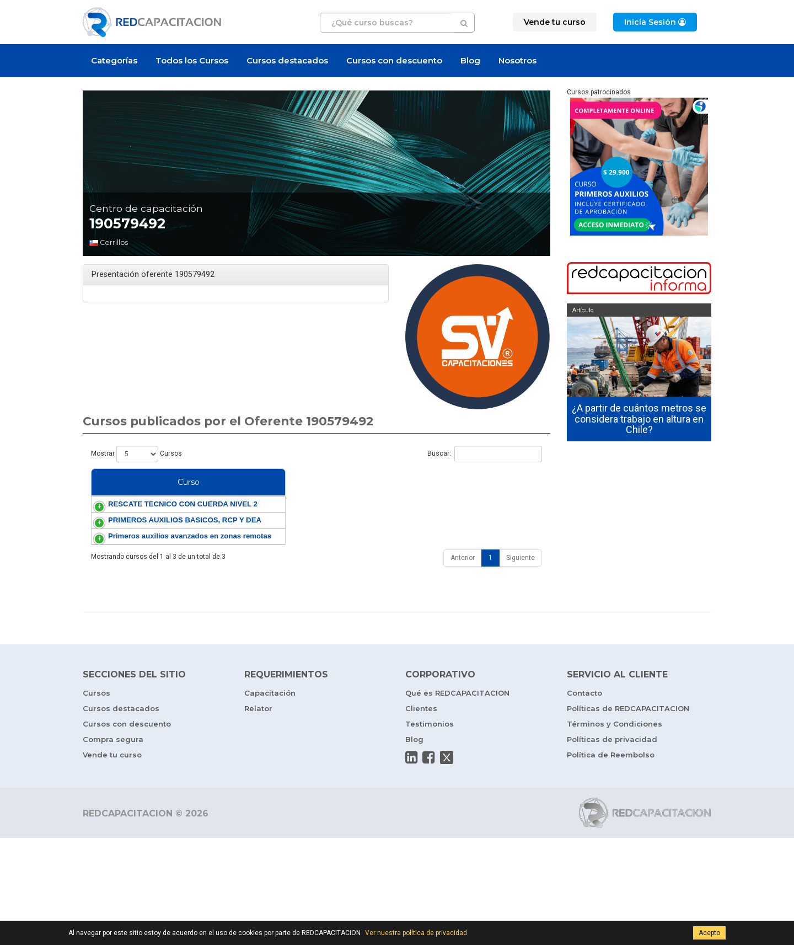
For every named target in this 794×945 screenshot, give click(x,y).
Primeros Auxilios (459, 570)
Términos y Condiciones (614, 830)
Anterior (462, 665)
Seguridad (448, 526)
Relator (258, 815)
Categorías (114, 60)
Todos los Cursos (191, 60)
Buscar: (484, 454)
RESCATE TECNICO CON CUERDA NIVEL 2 (130, 535)
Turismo (478, 624)
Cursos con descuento (394, 60)
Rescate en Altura (488, 535)
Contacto (584, 799)
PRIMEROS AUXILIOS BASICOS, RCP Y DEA (131, 579)
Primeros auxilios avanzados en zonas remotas (129, 624)
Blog (470, 60)
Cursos (96, 799)
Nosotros (517, 60)
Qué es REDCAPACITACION (457, 799)
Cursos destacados (287, 60)
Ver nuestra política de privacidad (416, 933)
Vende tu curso (112, 861)
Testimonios (429, 830)
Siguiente (520, 665)
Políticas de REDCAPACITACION (628, 815)
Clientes (421, 815)
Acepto (709, 933)
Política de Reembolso (610, 861)
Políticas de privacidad (612, 846)
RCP (498, 570)
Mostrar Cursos (136, 454)
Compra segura (113, 846)
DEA (439, 579)
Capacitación (270, 799)
